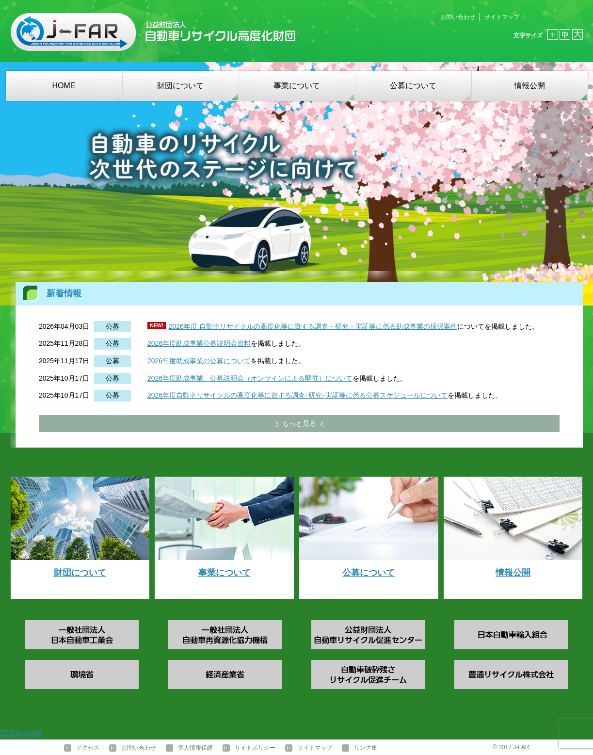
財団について (180, 85)
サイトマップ (501, 17)
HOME (64, 85)
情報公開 (529, 85)
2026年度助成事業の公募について (199, 361)
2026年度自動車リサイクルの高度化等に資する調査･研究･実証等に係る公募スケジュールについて (297, 395)
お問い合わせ (457, 17)
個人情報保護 (195, 747)
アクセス (87, 747)
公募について (413, 85)
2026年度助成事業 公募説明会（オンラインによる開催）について (250, 378)
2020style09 (21, 733)
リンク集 (365, 747)
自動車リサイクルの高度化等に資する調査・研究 (273, 326)
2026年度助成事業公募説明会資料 (199, 343)
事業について (296, 85)
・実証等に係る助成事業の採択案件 (403, 326)
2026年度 (183, 326)
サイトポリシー (255, 747)
